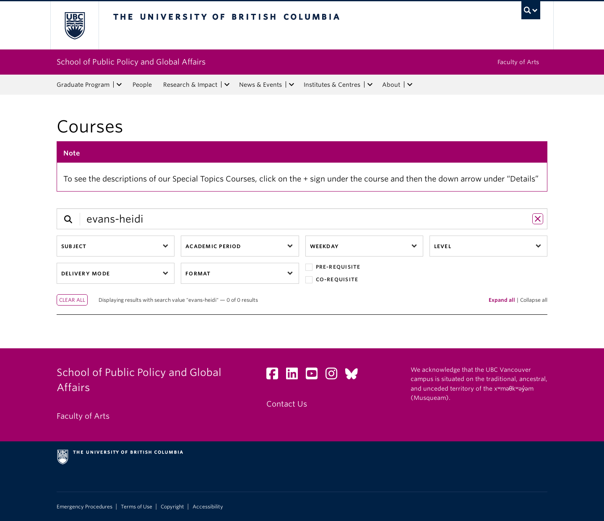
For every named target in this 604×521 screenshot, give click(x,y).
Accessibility (208, 507)
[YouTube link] (315, 375)
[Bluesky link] (354, 375)
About (391, 84)
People (142, 84)
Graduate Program (83, 84)
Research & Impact (190, 84)
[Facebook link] (275, 375)
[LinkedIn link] (295, 375)
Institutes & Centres (332, 84)
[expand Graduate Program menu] (119, 84)
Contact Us (286, 403)
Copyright (172, 507)
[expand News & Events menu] (291, 84)
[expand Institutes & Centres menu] (370, 84)
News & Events (260, 84)
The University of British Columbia (74, 25)
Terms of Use (136, 507)
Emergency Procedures (84, 507)
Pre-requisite (333, 267)
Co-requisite (332, 279)
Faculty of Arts (518, 62)
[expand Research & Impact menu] (227, 84)
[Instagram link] (334, 375)
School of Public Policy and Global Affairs (131, 61)
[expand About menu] (410, 84)
